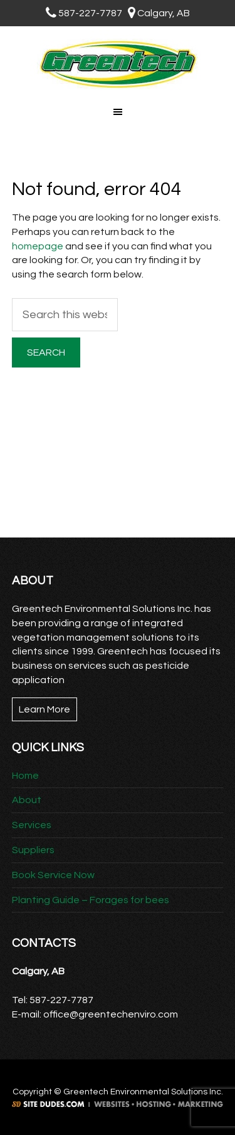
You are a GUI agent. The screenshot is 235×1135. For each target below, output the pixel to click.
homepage (37, 246)
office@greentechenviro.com (110, 1014)
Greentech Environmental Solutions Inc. (117, 64)
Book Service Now (53, 875)
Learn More (44, 709)
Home (25, 776)
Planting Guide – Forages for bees (90, 900)
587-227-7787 (84, 13)
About (26, 800)
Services (31, 825)
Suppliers (33, 850)
